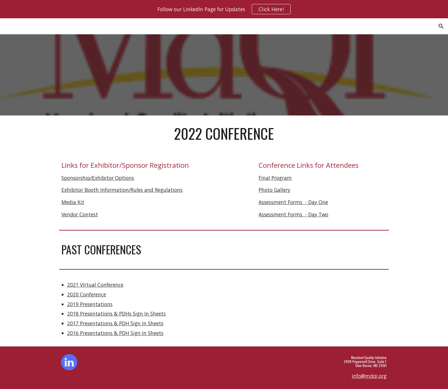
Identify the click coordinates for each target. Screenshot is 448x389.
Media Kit (72, 202)
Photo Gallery (274, 189)
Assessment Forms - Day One (293, 202)
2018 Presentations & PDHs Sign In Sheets (116, 313)
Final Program (275, 177)
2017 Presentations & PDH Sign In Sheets (115, 323)
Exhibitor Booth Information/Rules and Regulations (122, 189)
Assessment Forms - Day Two (293, 214)
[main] (224, 133)
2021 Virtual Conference (95, 284)
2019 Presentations (90, 304)
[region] (224, 9)
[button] (441, 26)
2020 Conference (86, 294)
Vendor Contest (79, 214)
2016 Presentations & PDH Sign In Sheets (115, 333)
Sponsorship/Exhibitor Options (97, 177)
